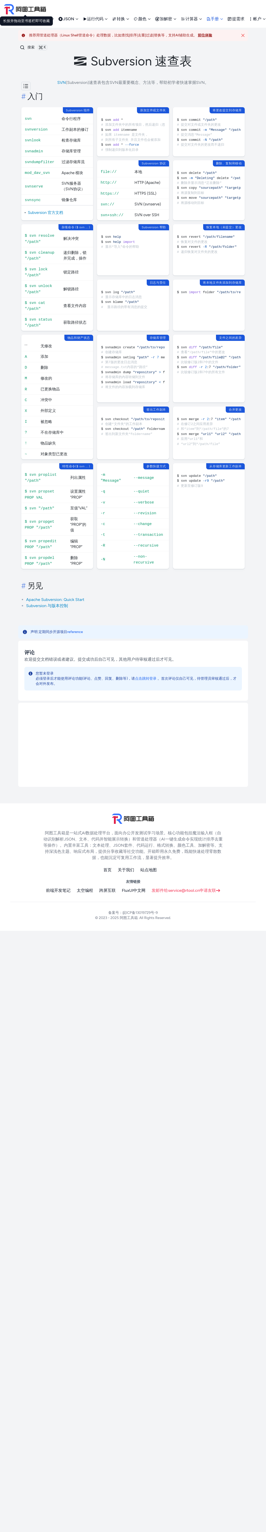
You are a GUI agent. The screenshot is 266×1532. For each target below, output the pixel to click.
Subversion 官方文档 (45, 212)
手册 (214, 18)
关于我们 (126, 869)
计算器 (191, 18)
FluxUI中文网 (133, 890)
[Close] (243, 35)
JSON (68, 18)
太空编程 (85, 890)
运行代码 (95, 18)
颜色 (142, 18)
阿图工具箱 (129, 918)
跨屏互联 (107, 890)
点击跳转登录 (145, 678)
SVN (61, 82)
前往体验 (205, 35)
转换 (121, 18)
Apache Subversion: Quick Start (55, 599)
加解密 (166, 18)
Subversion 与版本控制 (47, 605)
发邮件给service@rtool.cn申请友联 (186, 890)
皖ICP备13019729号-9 (140, 913)
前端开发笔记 (58, 890)
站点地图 (148, 869)
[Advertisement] (133, 745)
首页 (107, 869)
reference (75, 632)
